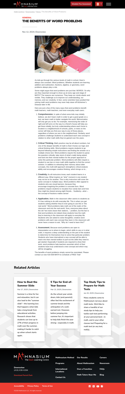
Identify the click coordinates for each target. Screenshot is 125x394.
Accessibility (19, 386)
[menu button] (99, 4)
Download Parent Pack (23, 375)
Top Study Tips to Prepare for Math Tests (94, 285)
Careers (103, 357)
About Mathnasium (85, 363)
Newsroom (104, 363)
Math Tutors (86, 374)
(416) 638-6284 (21, 370)
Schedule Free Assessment (81, 4)
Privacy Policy (33, 386)
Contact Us (60, 377)
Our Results (82, 357)
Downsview (30, 12)
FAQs (102, 369)
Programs (59, 363)
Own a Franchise (84, 369)
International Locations (61, 370)
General (27, 17)
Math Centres (19, 12)
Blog (102, 374)
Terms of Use (47, 386)
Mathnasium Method (64, 357)
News (38, 12)
